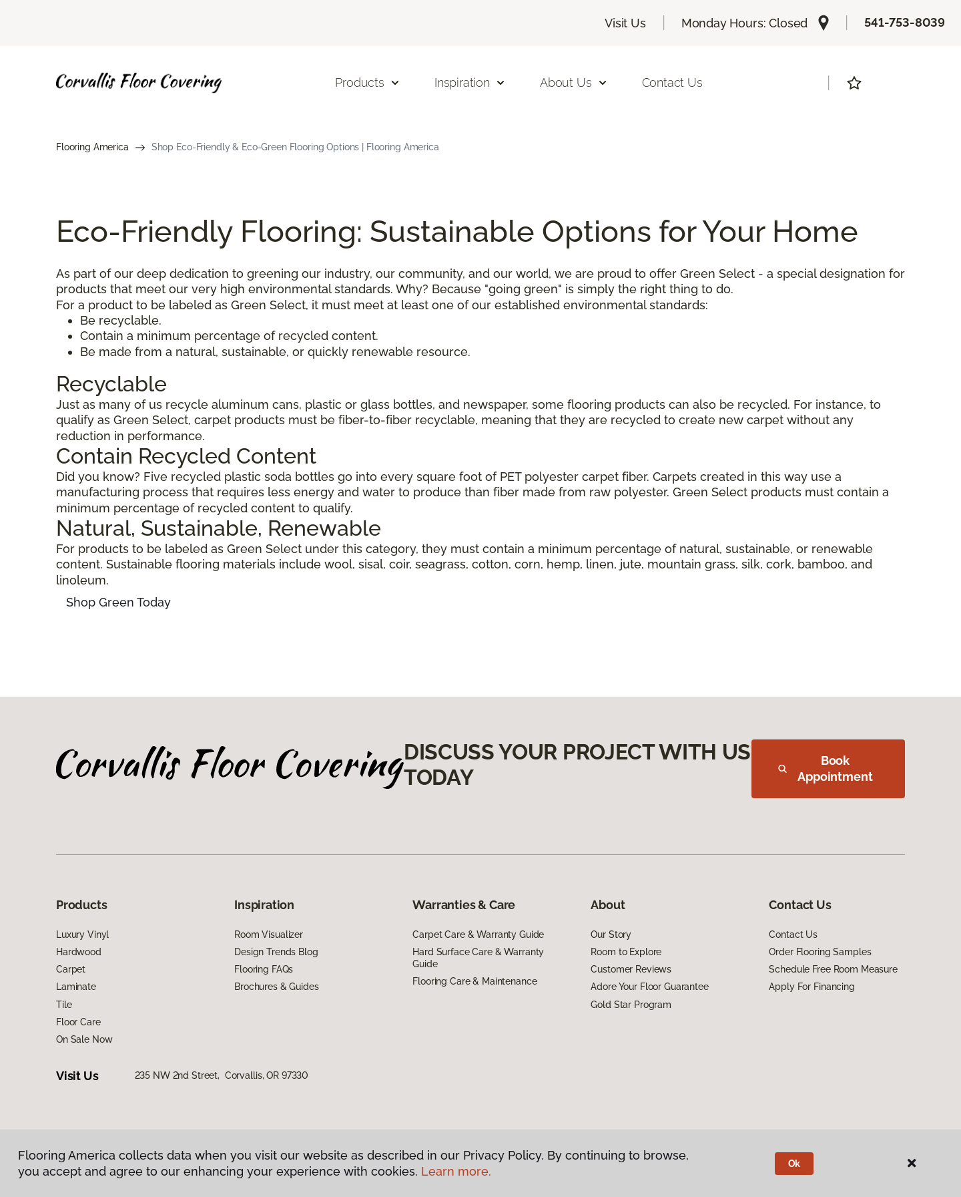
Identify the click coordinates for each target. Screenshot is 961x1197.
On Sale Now (84, 1039)
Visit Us (625, 23)
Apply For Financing (811, 986)
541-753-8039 (904, 22)
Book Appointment (825, 768)
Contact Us (672, 82)
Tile (63, 1004)
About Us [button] (574, 82)
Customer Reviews (631, 969)
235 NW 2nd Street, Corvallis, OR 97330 (222, 1075)
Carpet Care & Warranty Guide (478, 934)
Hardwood (78, 952)
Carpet (70, 969)
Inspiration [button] (470, 82)
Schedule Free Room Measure (833, 969)
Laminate (76, 986)
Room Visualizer (268, 934)
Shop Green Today (118, 602)
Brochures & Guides (276, 986)
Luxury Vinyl (82, 934)
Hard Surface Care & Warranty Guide (478, 958)
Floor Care (78, 1022)
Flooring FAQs (263, 969)
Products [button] (367, 82)
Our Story (611, 934)
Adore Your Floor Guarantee (649, 986)
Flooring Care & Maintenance (474, 981)
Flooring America (92, 147)
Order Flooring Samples (820, 952)
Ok (794, 1163)
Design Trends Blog (276, 952)
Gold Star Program (631, 1004)
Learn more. (456, 1171)
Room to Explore (626, 952)
